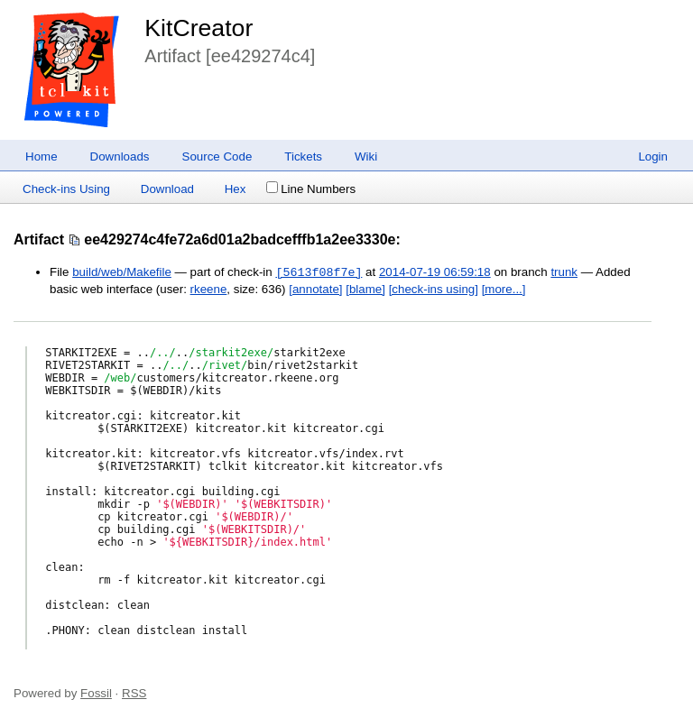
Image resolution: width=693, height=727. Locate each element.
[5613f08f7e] (318, 272)
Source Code (217, 156)
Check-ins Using (66, 189)
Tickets (303, 156)
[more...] (504, 289)
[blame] (365, 289)
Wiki (366, 156)
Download (167, 189)
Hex (235, 189)
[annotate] (315, 289)
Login (653, 156)
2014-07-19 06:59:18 (435, 273)
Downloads (120, 156)
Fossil (96, 693)
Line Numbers (311, 189)
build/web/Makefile (121, 273)
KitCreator (198, 27)
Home (41, 156)
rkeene (208, 289)
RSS (134, 693)
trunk (564, 273)
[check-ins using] (433, 289)
